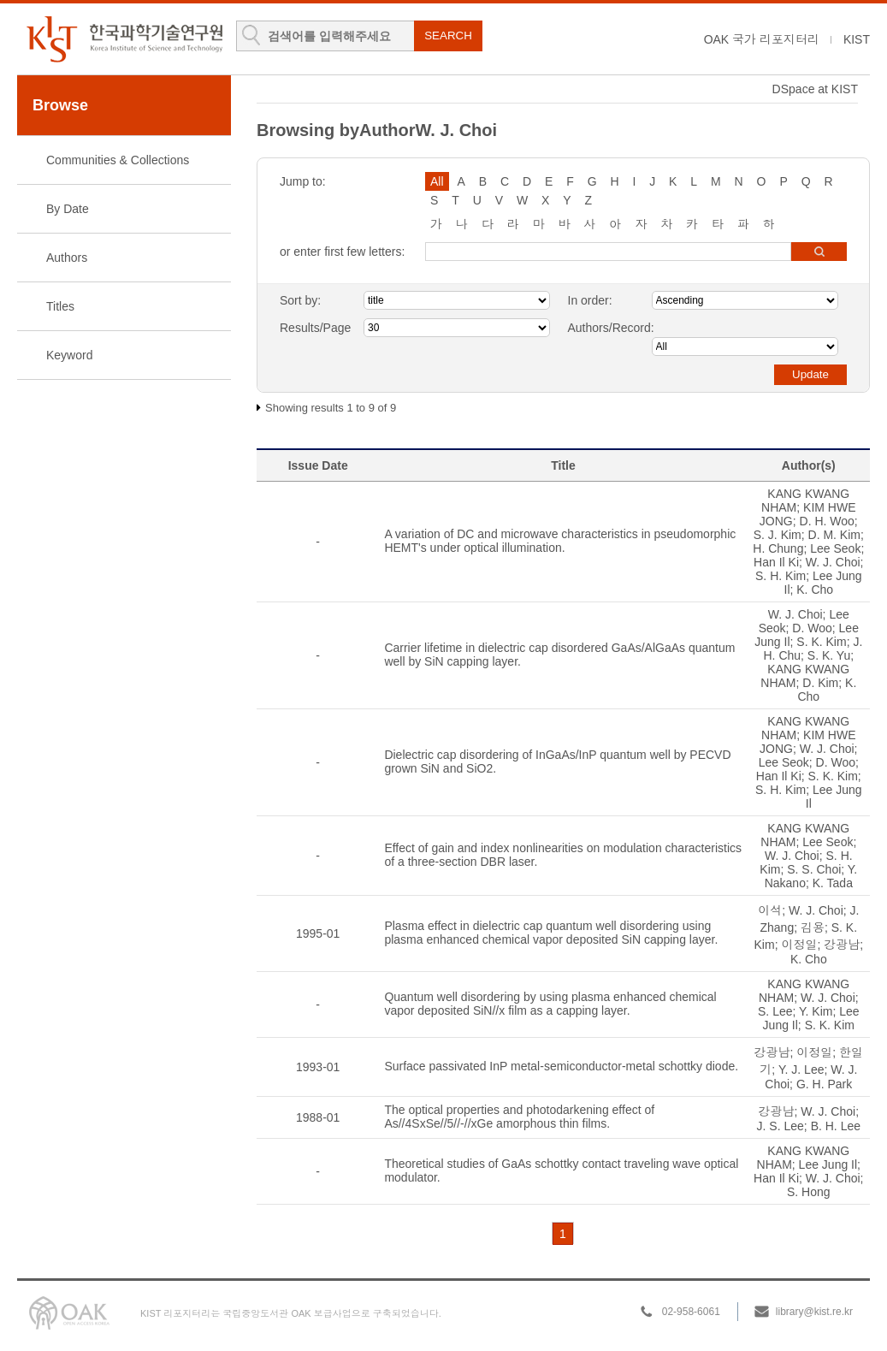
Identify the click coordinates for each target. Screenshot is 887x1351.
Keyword (69, 355)
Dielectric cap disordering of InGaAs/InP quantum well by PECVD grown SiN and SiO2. (557, 761)
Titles (60, 306)
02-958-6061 (691, 1312)
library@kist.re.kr (814, 1312)
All (437, 181)
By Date (67, 209)
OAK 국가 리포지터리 (761, 39)
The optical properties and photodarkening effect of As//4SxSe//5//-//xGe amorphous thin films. (519, 1116)
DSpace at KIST (815, 89)
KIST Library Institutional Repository (124, 38)
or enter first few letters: (342, 251)
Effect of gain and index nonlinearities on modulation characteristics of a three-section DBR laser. (563, 854)
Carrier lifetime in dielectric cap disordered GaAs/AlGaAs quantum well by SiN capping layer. (559, 654)
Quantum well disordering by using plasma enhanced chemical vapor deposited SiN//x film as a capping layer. (550, 1003)
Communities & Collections (117, 160)
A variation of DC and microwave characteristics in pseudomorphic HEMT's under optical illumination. (560, 540)
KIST (856, 39)
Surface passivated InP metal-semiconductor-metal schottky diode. (561, 1066)
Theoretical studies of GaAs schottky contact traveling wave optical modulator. (561, 1170)
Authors (66, 257)
